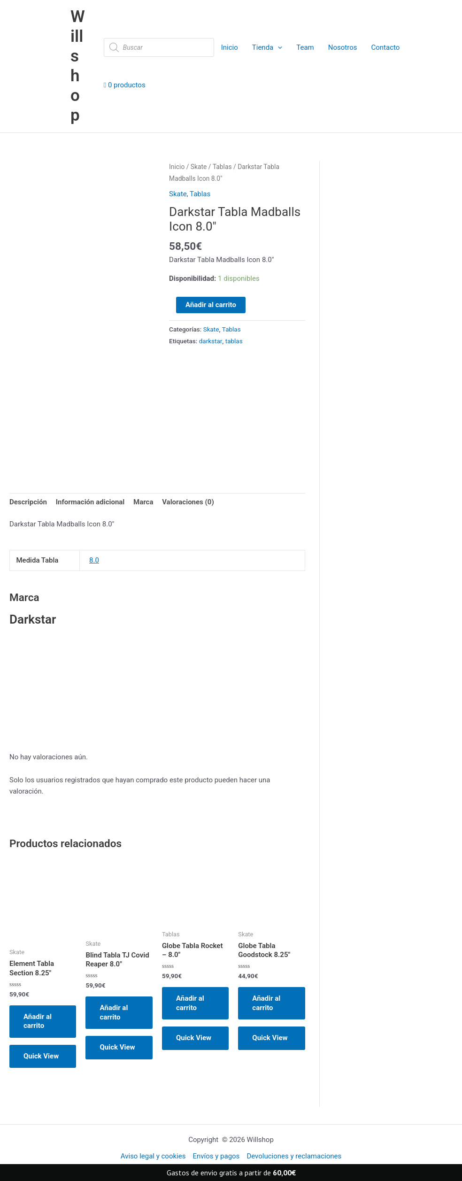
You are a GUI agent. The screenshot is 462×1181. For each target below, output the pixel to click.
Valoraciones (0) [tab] (188, 502)
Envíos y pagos (215, 1156)
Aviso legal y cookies (153, 1156)
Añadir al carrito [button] (37, 1021)
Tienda (267, 47)
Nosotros (342, 47)
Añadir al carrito (210, 305)
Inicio (229, 47)
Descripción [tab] (28, 502)
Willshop (77, 66)
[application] (277, 47)
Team (305, 47)
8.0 (94, 560)
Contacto (385, 47)
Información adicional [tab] (90, 502)
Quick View (41, 1056)
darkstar (211, 341)
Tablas (222, 166)
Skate (199, 166)
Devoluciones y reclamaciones (293, 1156)
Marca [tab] (143, 502)
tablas (234, 341)
